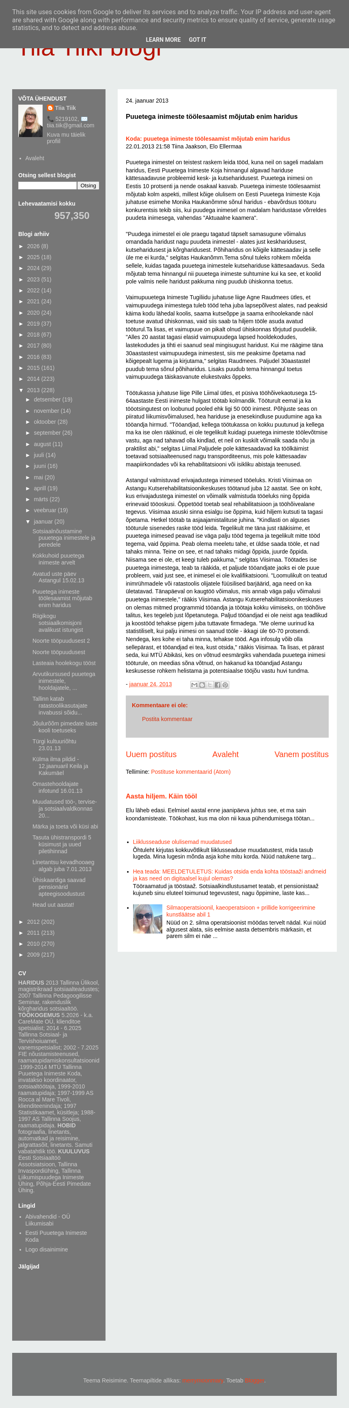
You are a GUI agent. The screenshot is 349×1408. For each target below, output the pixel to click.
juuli (39, 455)
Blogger (254, 1380)
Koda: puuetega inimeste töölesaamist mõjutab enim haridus (208, 138)
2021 (34, 301)
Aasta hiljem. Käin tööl (161, 796)
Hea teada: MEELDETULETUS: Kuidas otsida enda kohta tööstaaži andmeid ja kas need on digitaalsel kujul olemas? (229, 875)
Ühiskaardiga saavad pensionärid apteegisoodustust (59, 887)
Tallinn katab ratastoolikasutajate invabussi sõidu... (60, 705)
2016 (34, 357)
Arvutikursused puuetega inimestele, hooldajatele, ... (63, 681)
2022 (34, 290)
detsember (48, 399)
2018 (34, 334)
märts (42, 499)
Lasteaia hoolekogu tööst (64, 663)
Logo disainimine (47, 1249)
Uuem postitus (151, 754)
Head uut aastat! (53, 904)
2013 (34, 390)
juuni (40, 466)
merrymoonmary (202, 1380)
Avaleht (225, 754)
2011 (34, 932)
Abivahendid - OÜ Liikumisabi (48, 1220)
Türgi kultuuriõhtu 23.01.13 (54, 744)
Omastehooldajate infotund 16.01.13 (57, 787)
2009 (34, 954)
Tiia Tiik (65, 108)
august (43, 444)
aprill (40, 488)
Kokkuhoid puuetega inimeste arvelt (58, 559)
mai (39, 477)
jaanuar (44, 521)
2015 (34, 368)
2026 (34, 246)
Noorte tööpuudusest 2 (61, 640)
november (47, 411)
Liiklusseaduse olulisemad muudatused (182, 842)
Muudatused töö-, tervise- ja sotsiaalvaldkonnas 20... (64, 808)
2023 (34, 279)
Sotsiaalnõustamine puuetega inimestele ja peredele (63, 538)
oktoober (45, 422)
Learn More (163, 39)
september (48, 432)
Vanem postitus (301, 754)
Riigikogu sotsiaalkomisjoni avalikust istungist (57, 623)
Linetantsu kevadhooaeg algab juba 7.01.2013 (63, 865)
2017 (34, 345)
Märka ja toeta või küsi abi (65, 826)
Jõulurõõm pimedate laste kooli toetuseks (64, 727)
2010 (34, 943)
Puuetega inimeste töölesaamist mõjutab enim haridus (62, 598)
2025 (34, 257)
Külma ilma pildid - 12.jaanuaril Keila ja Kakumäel (60, 766)
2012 (34, 922)
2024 (34, 268)
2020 (34, 312)
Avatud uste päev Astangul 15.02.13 (58, 577)
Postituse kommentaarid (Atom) (191, 771)
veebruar (46, 510)
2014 (34, 379)
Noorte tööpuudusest (58, 652)
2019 (34, 323)
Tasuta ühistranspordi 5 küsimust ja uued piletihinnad (61, 844)
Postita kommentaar (167, 719)
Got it (197, 39)
